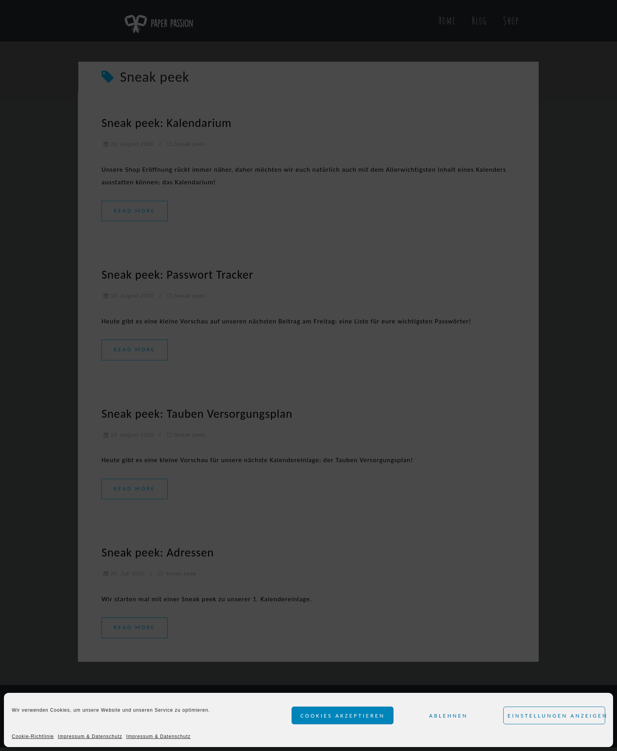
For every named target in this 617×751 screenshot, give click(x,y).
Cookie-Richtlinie (33, 736)
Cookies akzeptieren (342, 715)
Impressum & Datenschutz (90, 736)
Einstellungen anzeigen (556, 715)
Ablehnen (448, 715)
